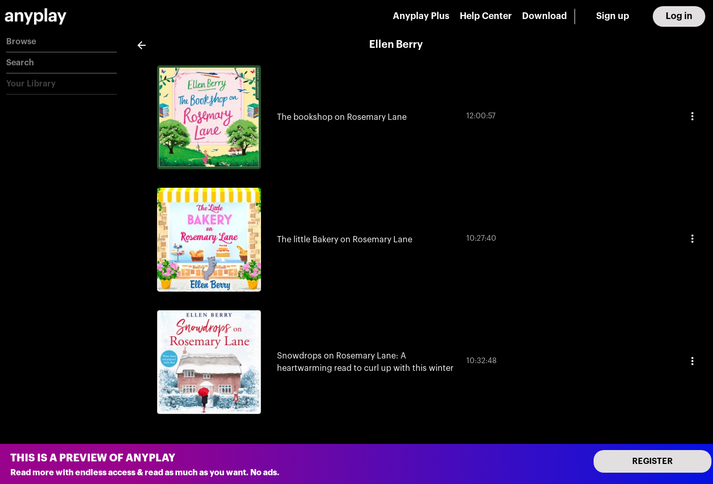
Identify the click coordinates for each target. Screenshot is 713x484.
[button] (61, 41)
